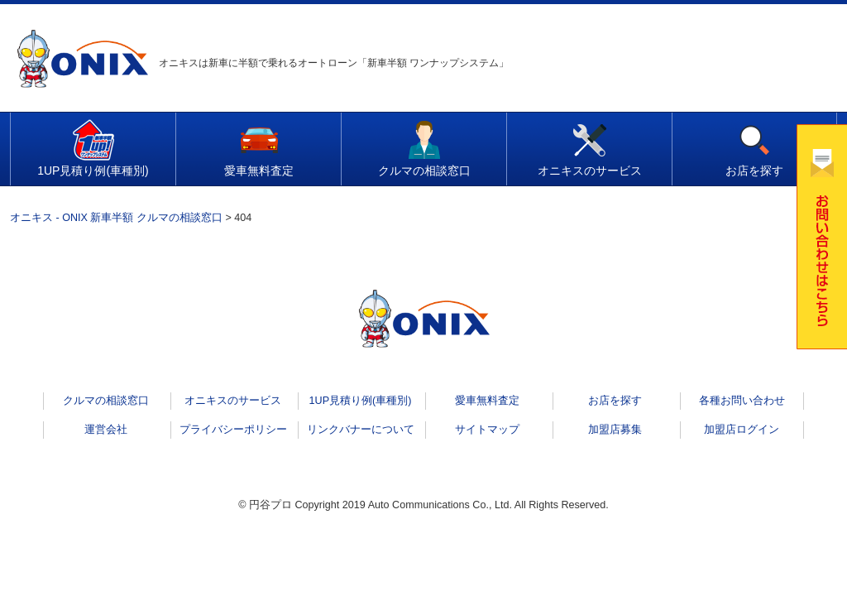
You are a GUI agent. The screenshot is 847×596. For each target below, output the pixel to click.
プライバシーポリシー (233, 429)
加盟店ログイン (741, 429)
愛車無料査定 (259, 170)
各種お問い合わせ (742, 400)
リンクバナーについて (360, 429)
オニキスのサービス (590, 170)
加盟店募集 (615, 429)
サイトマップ (487, 429)
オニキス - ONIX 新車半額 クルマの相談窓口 (116, 217)
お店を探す (754, 170)
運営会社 (105, 429)
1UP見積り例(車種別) (93, 170)
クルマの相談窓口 (424, 170)
